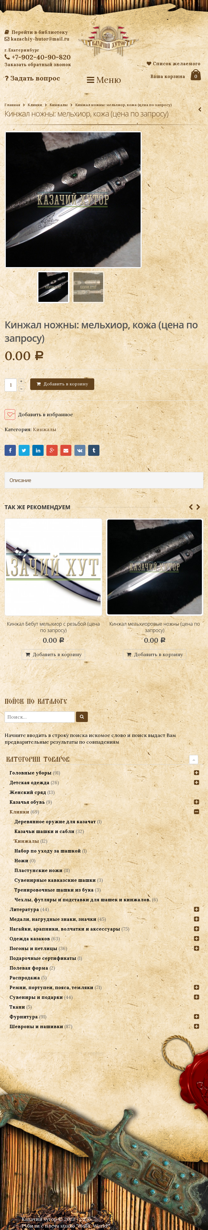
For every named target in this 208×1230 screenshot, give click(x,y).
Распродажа (24, 978)
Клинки (35, 104)
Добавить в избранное (45, 414)
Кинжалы (59, 104)
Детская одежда (29, 782)
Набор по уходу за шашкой (47, 851)
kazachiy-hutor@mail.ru (37, 39)
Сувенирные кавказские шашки (55, 880)
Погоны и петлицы (33, 948)
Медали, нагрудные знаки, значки (52, 919)
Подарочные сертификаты (42, 958)
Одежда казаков (29, 939)
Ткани (17, 1007)
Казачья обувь (27, 802)
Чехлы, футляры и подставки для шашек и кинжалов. (82, 900)
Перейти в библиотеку (36, 32)
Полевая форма (28, 968)
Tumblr (93, 450)
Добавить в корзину (66, 384)
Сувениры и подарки (36, 997)
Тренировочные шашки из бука (54, 890)
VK (80, 450)
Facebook (10, 450)
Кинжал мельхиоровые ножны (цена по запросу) (154, 627)
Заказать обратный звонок (38, 64)
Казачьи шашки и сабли (44, 831)
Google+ (52, 450)
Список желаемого (173, 63)
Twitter (24, 450)
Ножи (21, 861)
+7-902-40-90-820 (38, 57)
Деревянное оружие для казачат (55, 821)
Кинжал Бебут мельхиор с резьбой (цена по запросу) (53, 627)
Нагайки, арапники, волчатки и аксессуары (64, 929)
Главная (12, 104)
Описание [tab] (20, 480)
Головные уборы (30, 773)
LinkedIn (38, 450)
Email (66, 450)
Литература (24, 909)
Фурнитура (23, 1017)
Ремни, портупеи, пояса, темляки (51, 987)
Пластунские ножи (38, 870)
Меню (104, 79)
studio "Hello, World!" (85, 1226)
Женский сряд (27, 792)
